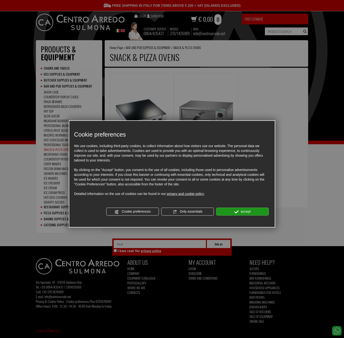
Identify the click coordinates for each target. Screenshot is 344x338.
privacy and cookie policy (185, 194)
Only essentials (188, 212)
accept (242, 212)
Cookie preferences (132, 212)
